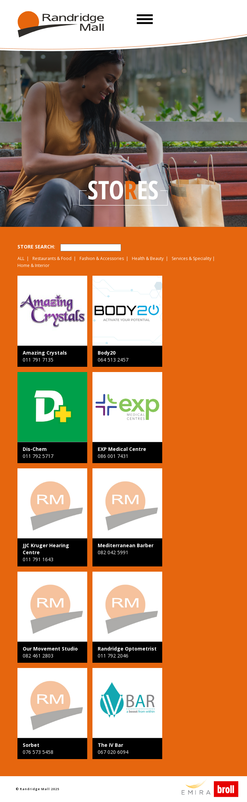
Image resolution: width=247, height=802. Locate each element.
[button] (145, 19)
